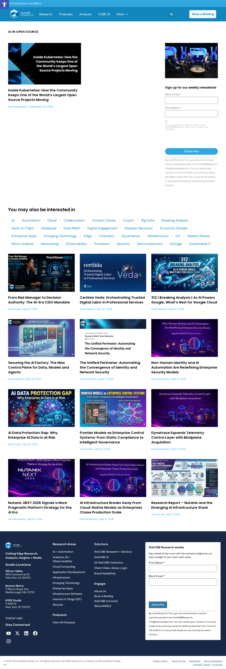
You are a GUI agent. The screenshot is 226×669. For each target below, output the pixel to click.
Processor (102, 244)
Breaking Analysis (174, 220)
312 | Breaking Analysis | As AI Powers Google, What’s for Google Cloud (184, 300)
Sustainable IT (200, 244)
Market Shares (199, 236)
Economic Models (174, 228)
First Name (173, 108)
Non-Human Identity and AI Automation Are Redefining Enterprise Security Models (184, 367)
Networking (50, 244)
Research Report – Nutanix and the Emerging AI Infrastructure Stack (181, 505)
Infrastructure (158, 236)
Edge (88, 236)
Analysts (85, 14)
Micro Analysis (23, 244)
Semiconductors (150, 244)
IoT (178, 236)
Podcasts (66, 14)
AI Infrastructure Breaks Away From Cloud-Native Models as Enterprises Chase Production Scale (111, 507)
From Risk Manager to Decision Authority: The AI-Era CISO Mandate (39, 300)
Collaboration (74, 220)
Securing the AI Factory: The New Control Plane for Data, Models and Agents (38, 367)
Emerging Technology (60, 236)
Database (48, 228)
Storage (176, 244)
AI (13, 220)
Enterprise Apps (24, 236)
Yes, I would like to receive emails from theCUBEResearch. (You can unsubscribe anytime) (186, 127)
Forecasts (106, 236)
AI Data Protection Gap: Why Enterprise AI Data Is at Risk (33, 435)
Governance (130, 236)
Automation (31, 220)
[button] (4, 4)
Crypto (128, 220)
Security (123, 244)
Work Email (173, 94)
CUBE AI (104, 14)
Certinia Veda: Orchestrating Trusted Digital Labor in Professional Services (112, 300)
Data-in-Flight (23, 228)
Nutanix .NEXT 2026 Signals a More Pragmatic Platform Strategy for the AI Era (40, 507)
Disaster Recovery (139, 228)
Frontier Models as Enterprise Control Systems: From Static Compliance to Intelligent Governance (112, 437)
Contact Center (104, 220)
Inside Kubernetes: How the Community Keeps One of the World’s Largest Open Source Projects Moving (42, 95)
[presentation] (191, 139)
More (122, 14)
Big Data (147, 220)
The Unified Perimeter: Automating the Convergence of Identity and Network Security (110, 367)
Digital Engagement (102, 228)
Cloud (52, 220)
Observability (76, 244)
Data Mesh (72, 228)
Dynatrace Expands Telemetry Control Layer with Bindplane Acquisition (177, 437)
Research (45, 14)
